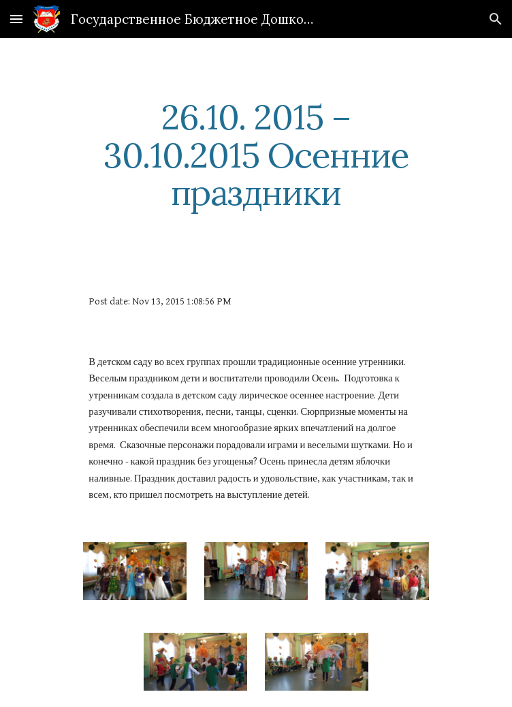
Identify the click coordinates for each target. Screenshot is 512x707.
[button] (16, 18)
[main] (255, 155)
